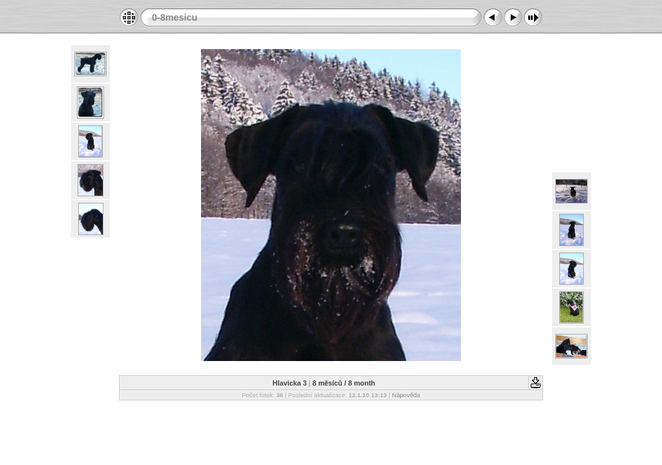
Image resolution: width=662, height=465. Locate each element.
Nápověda (406, 394)
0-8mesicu (174, 17)
